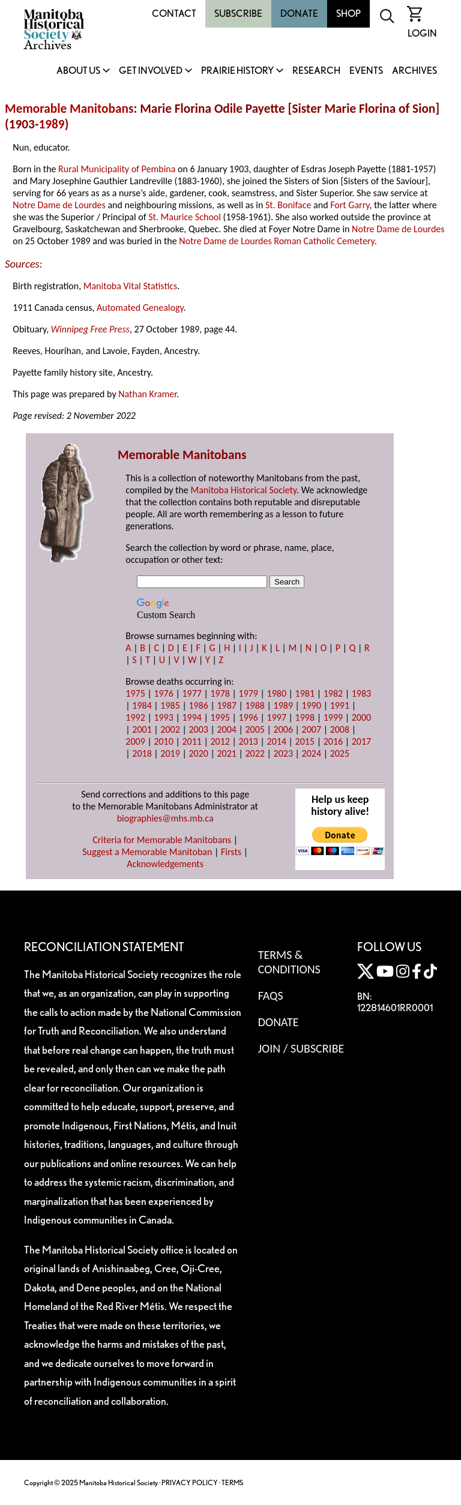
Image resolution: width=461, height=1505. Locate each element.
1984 (141, 705)
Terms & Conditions (289, 962)
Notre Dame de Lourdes (59, 205)
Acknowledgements (165, 864)
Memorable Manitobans (69, 108)
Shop (348, 13)
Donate (299, 13)
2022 (255, 753)
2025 (339, 753)
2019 (169, 753)
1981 (305, 693)
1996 (248, 717)
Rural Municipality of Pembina (116, 169)
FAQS (270, 995)
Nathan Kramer (147, 394)
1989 (51, 124)
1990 (311, 705)
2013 (248, 741)
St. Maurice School (184, 217)
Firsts (231, 852)
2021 (226, 753)
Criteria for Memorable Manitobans (161, 840)
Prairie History (237, 71)
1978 (219, 693)
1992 (135, 717)
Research (316, 71)
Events (366, 71)
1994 (191, 717)
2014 (276, 741)
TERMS (232, 1482)
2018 (141, 753)
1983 (361, 693)
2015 (305, 741)
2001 (141, 729)
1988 (255, 705)
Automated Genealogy (140, 307)
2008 (339, 729)
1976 (163, 693)
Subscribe (238, 13)
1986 (198, 705)
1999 (333, 717)
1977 (191, 693)
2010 (163, 741)
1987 (226, 705)
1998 (305, 717)
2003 (198, 729)
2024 (311, 753)
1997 (276, 717)
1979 (248, 693)
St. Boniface (288, 205)
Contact (174, 13)
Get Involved (150, 71)
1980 (276, 693)
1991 (339, 705)
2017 (361, 741)
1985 (169, 705)
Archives (414, 71)
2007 (311, 729)
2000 (361, 717)
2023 (283, 753)
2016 (333, 741)
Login (422, 33)
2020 (198, 753)
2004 (226, 729)
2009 (135, 741)
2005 (255, 729)
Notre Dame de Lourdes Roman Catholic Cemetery (276, 241)
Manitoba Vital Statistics (130, 286)
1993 (163, 717)
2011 (191, 741)
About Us (78, 71)
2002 (169, 729)
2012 (219, 741)
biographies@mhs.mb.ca (165, 818)
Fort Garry (349, 205)
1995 (219, 717)
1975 (135, 693)
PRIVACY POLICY (189, 1482)
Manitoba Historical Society (243, 490)
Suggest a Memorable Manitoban (147, 852)
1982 (333, 693)
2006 (283, 729)
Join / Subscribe (301, 1048)
